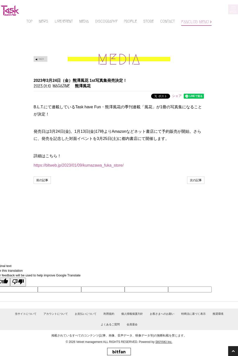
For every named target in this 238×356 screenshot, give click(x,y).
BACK (41, 59)
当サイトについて (26, 313)
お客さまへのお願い (162, 313)
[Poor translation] (18, 282)
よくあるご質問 (110, 324)
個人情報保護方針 (132, 313)
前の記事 (42, 180)
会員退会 (132, 324)
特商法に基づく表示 (193, 313)
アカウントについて (55, 313)
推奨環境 (218, 313)
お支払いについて (86, 313)
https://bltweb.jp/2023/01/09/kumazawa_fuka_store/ (79, 165)
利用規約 (108, 313)
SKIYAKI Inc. (163, 342)
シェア (177, 96)
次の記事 (196, 180)
